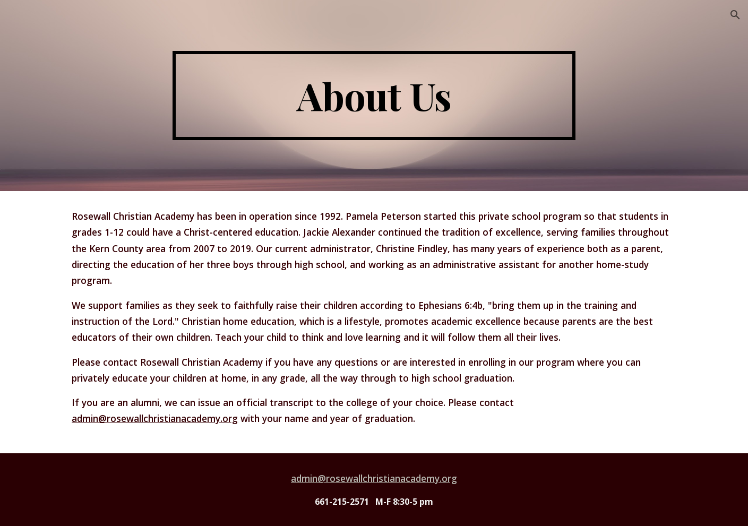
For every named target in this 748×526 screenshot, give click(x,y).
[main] (374, 95)
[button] (735, 15)
